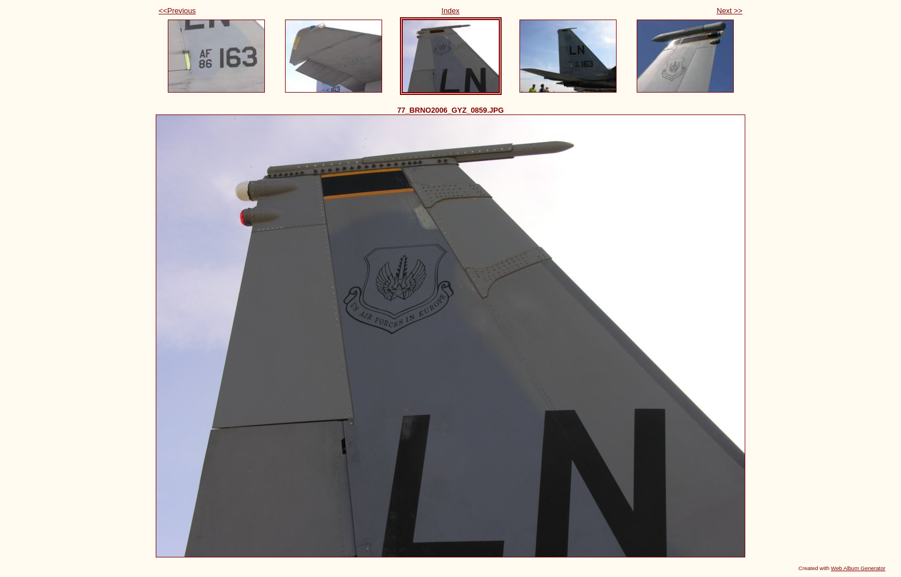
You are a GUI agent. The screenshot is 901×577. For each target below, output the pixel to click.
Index (450, 10)
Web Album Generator (858, 568)
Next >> (729, 10)
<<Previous (177, 10)
